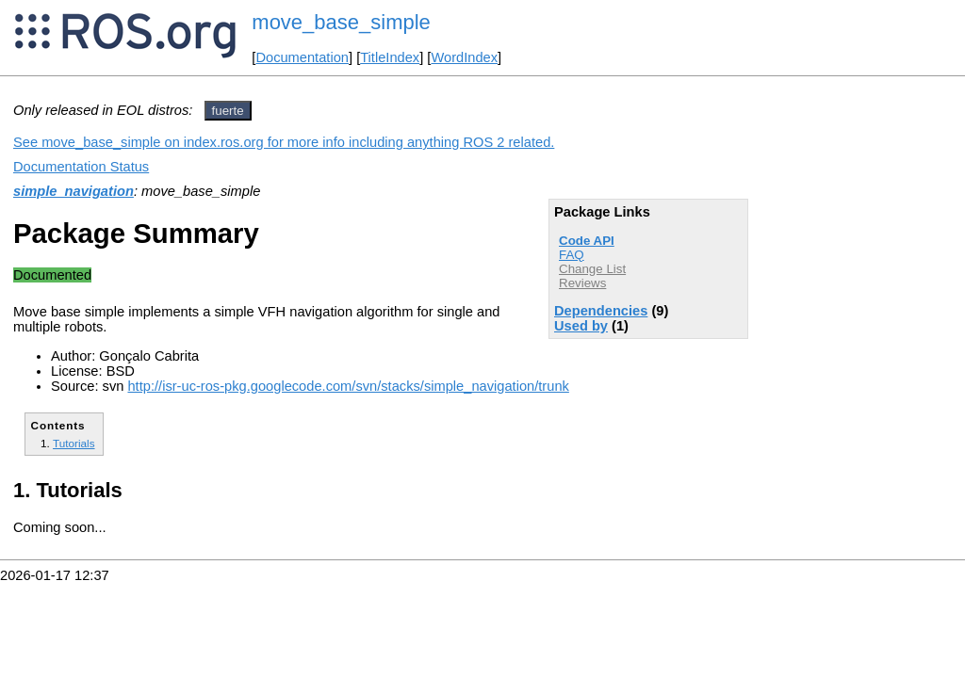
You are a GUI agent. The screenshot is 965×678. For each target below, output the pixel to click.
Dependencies (600, 310)
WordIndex (464, 57)
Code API (586, 241)
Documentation (302, 57)
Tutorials (74, 443)
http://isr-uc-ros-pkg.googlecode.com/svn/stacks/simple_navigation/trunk (347, 386)
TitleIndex (389, 57)
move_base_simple (341, 22)
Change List (592, 269)
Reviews (582, 283)
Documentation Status (81, 166)
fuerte (228, 111)
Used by (581, 325)
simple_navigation (73, 191)
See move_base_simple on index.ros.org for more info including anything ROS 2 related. (283, 142)
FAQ (571, 255)
